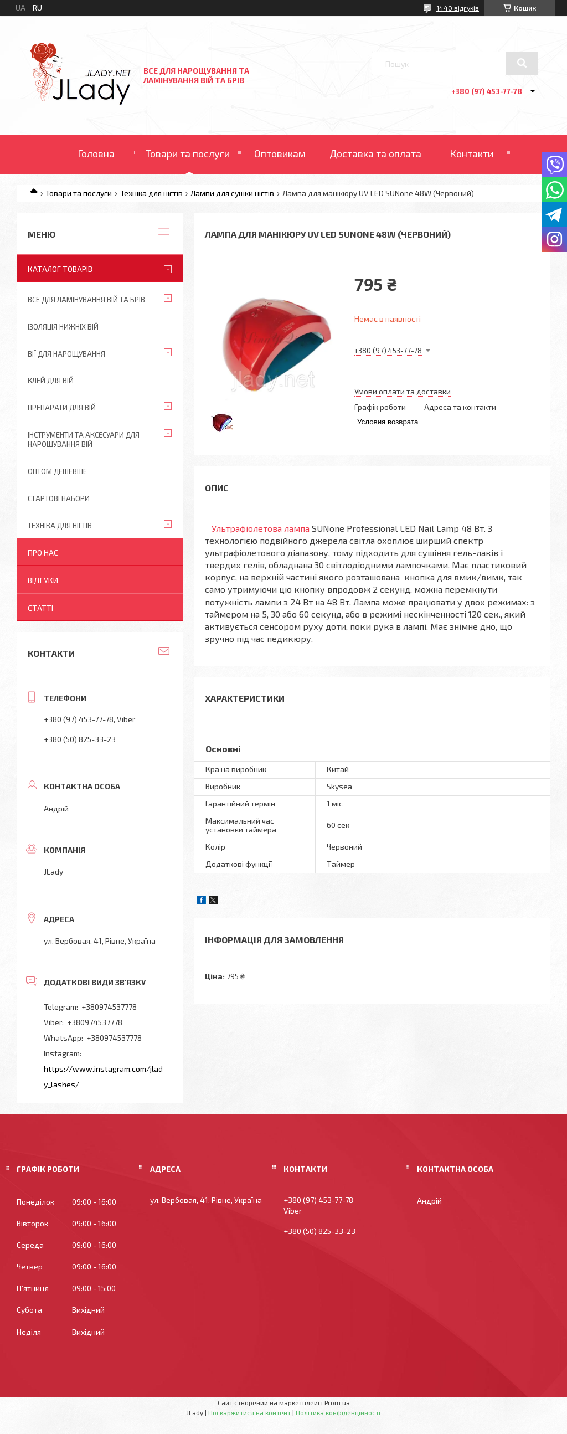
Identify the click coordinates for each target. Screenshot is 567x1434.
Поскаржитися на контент (249, 1412)
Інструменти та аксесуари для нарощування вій (84, 439)
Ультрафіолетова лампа (261, 528)
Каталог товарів (60, 269)
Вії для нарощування (66, 353)
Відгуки (43, 580)
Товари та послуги (188, 153)
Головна (96, 153)
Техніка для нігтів (151, 193)
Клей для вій (51, 380)
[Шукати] (522, 63)
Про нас (43, 552)
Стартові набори (59, 498)
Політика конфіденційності (338, 1412)
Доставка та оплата (375, 153)
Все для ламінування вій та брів (86, 299)
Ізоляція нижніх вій (63, 326)
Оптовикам (280, 153)
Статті (40, 608)
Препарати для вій (62, 407)
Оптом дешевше (57, 471)
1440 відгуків (457, 8)
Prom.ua (337, 1402)
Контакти (471, 153)
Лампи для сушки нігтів (232, 193)
